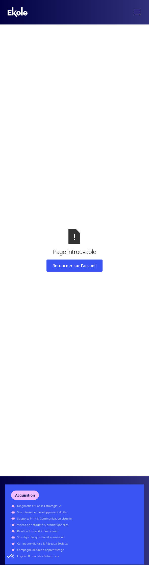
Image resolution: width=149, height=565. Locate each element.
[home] (18, 12)
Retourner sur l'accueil (75, 265)
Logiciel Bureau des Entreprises (38, 556)
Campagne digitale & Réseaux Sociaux (42, 543)
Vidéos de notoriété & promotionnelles (42, 525)
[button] (137, 12)
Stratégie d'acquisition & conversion (41, 537)
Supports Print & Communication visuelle (44, 518)
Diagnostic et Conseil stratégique (39, 506)
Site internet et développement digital (42, 512)
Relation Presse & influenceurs (37, 531)
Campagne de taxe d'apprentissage (40, 550)
